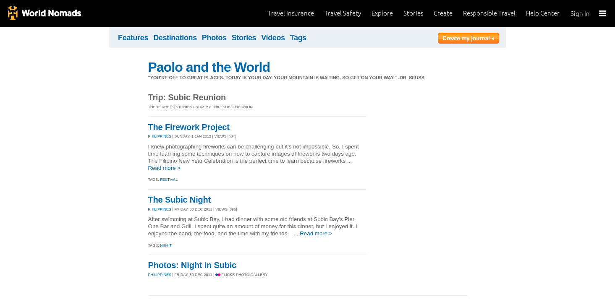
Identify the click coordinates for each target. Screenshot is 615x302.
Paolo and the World (209, 67)
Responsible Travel (489, 13)
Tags (298, 38)
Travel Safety (343, 13)
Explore (382, 13)
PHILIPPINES (160, 136)
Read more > (164, 168)
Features (133, 38)
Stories (413, 13)
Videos (273, 38)
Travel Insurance (291, 13)
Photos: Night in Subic (192, 265)
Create (443, 13)
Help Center (543, 13)
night (166, 245)
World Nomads (44, 13)
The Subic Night (179, 199)
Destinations (175, 38)
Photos (214, 38)
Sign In (580, 13)
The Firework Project (189, 127)
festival (169, 179)
